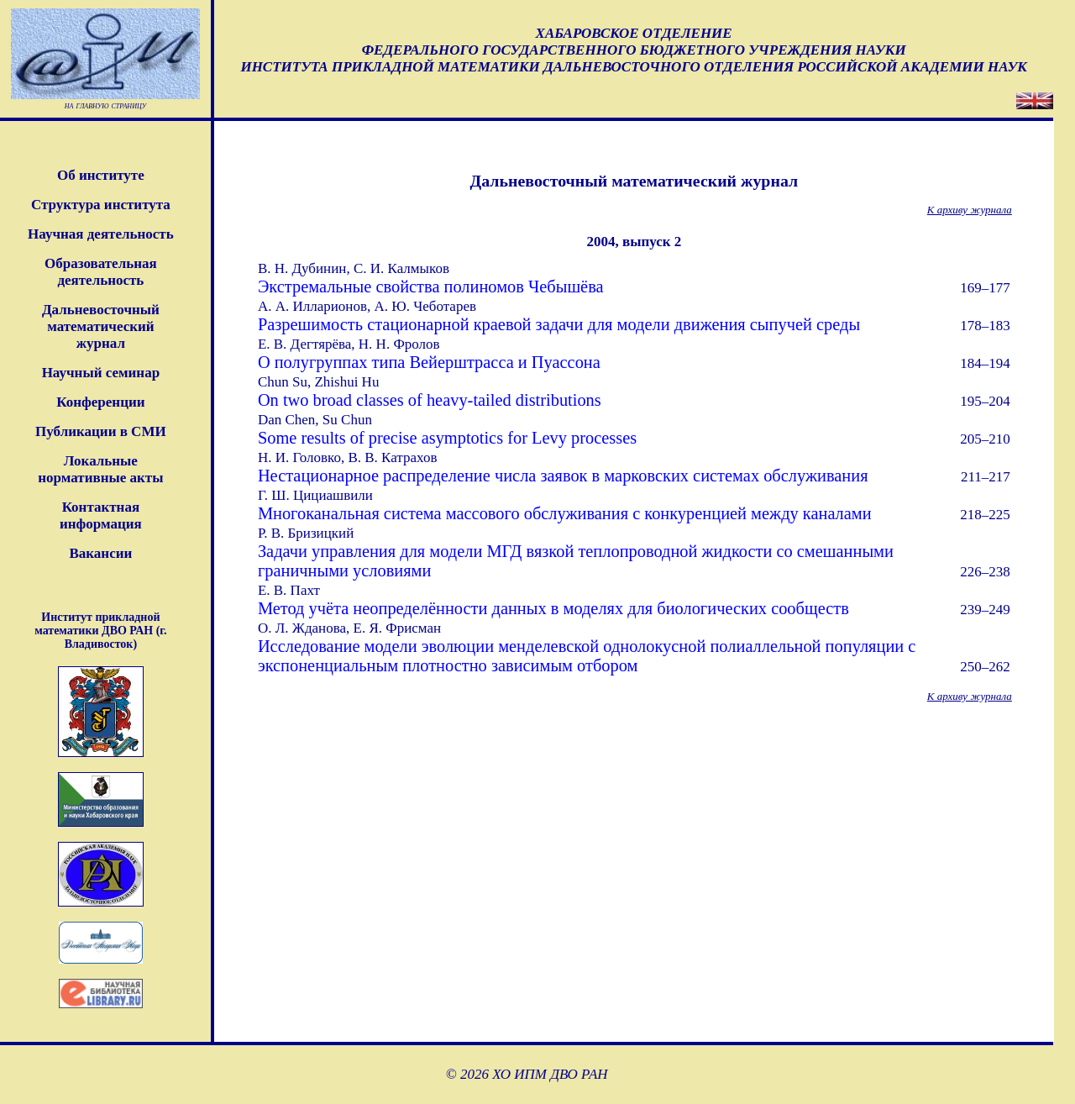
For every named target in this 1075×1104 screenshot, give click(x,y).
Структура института (100, 205)
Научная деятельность (101, 234)
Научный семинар (101, 373)
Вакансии (100, 553)
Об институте (100, 175)
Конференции (100, 402)
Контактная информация (101, 515)
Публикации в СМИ (100, 431)
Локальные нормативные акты (100, 469)
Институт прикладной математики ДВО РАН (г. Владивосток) (100, 630)
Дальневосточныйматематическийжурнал (101, 326)
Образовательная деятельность (101, 271)
